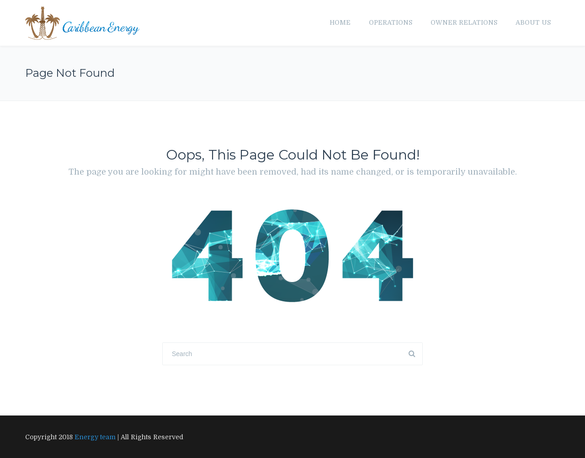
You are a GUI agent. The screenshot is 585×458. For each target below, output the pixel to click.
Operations (390, 22)
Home (340, 22)
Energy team (95, 437)
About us (533, 22)
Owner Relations (464, 22)
